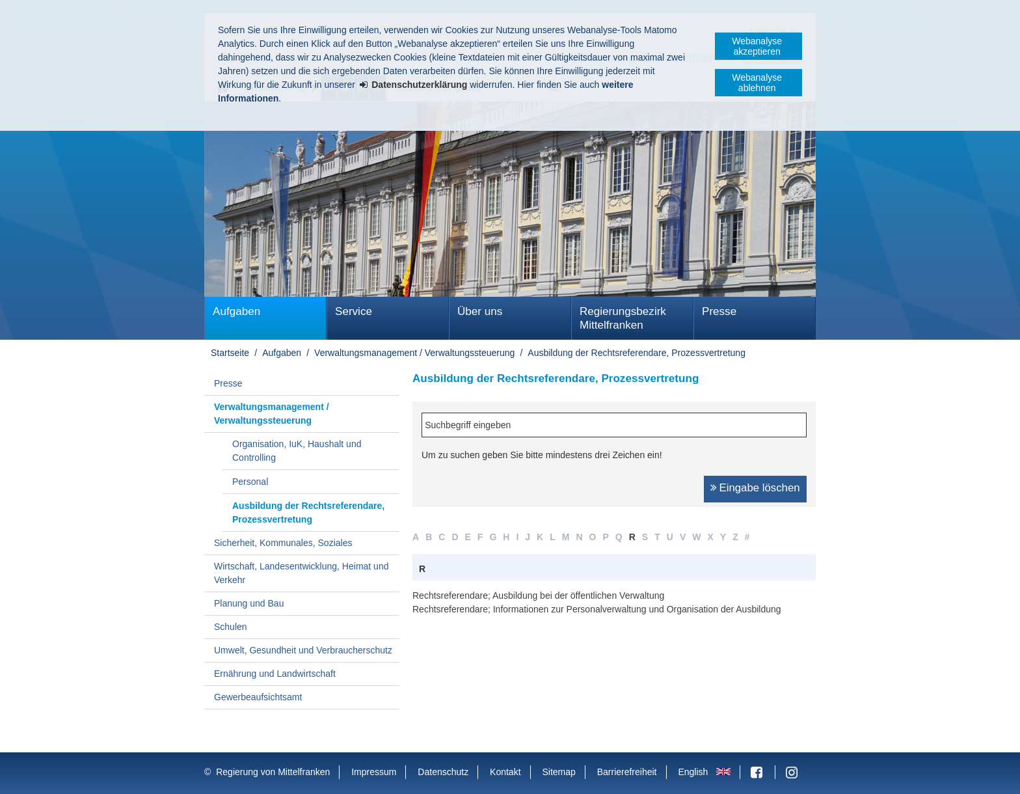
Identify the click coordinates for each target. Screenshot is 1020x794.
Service (353, 311)
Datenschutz (443, 772)
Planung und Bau (249, 603)
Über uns (479, 311)
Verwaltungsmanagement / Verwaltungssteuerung (414, 353)
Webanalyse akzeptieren (757, 46)
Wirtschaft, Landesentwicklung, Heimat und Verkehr (301, 573)
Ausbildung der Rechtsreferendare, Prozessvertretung (636, 353)
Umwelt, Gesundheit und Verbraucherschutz (303, 650)
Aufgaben (236, 311)
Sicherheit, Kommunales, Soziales (283, 543)
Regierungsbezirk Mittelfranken (623, 318)
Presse (719, 311)
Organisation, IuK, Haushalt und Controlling (296, 451)
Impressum (373, 772)
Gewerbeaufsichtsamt (258, 697)
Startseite (230, 353)
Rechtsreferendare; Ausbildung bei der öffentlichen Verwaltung (538, 595)
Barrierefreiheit (627, 772)
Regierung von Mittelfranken (273, 772)
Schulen (230, 627)
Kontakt (505, 772)
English (693, 772)
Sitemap (558, 772)
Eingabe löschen (759, 488)
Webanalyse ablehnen (757, 82)
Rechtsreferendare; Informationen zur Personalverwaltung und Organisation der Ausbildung (596, 609)
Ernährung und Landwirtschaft (275, 673)
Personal (250, 481)
